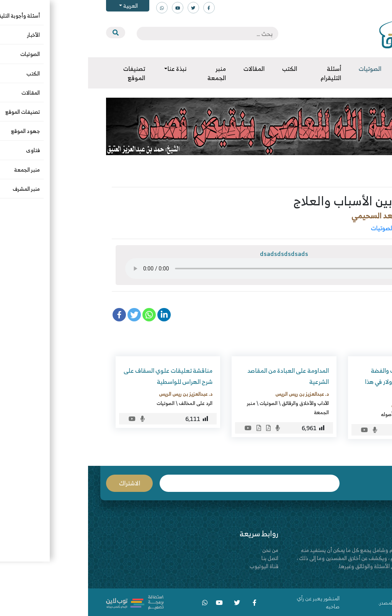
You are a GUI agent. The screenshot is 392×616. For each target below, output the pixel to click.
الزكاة (351, 414)
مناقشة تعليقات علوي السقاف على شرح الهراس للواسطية (80, 376)
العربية (42, 5)
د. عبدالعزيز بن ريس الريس (330, 405)
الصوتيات (294, 228)
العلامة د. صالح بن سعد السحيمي (315, 215)
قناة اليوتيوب (176, 566)
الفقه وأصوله (306, 414)
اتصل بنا (181, 558)
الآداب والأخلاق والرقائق (339, 228)
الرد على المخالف (107, 403)
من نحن (182, 550)
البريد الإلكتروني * (162, 483)
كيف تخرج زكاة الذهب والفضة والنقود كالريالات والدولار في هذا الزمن (317, 381)
